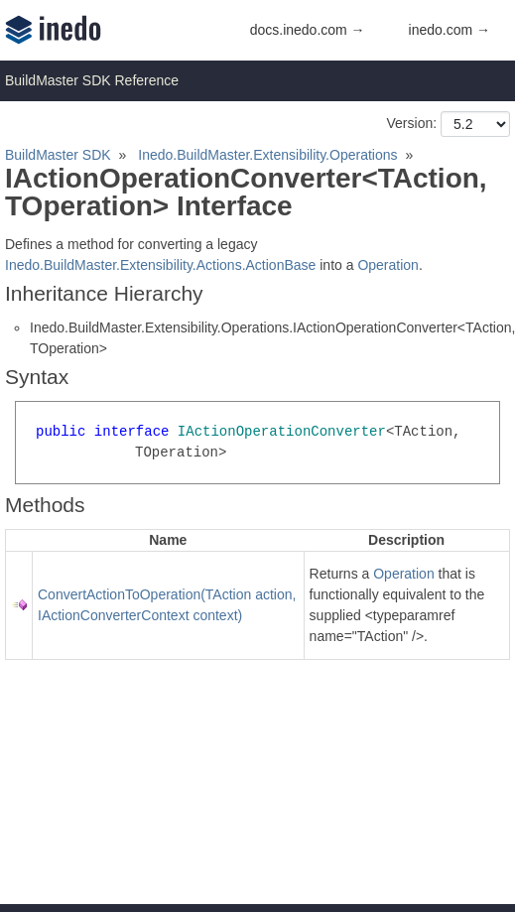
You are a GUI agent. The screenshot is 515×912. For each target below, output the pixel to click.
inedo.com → (449, 30)
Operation (387, 265)
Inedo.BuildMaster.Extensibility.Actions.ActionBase (160, 265)
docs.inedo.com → (307, 30)
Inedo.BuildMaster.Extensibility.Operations (267, 155)
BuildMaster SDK (58, 155)
